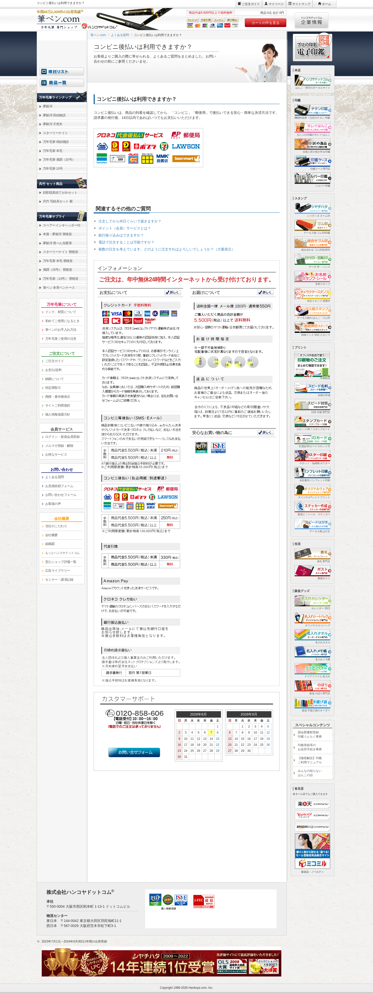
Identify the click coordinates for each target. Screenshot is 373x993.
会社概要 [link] (51, 535)
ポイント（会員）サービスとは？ (124, 228)
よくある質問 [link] (54, 477)
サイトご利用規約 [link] (57, 405)
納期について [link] (54, 379)
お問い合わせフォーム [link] (60, 495)
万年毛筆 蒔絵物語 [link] (56, 142)
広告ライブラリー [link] (57, 570)
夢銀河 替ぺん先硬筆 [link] (57, 243)
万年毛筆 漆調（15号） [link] (59, 159)
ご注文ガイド (251, 4)
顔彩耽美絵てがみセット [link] (60, 192)
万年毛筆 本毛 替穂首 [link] (58, 261)
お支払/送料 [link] (53, 370)
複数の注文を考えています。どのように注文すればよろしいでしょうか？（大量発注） (166, 249)
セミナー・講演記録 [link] (59, 579)
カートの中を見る (266, 23)
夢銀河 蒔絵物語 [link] (54, 115)
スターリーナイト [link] (55, 133)
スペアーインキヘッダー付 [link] (61, 225)
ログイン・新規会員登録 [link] (62, 437)
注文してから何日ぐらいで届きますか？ (129, 221)
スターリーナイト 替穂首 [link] (60, 252)
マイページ (276, 4)
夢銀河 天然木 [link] (52, 124)
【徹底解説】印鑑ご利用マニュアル (310, 760)
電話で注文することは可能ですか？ (126, 242)
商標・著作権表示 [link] (57, 397)
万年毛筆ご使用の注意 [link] (60, 339)
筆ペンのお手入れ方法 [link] (60, 330)
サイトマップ (301, 4)
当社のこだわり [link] (56, 526)
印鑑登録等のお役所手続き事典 (310, 747)
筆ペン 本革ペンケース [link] (59, 287)
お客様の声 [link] (53, 504)
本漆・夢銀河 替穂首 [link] (57, 234)
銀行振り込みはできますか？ (121, 235)
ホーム (326, 4)
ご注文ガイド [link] (54, 361)
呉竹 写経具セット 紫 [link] (58, 201)
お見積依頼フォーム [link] (59, 486)
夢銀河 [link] (47, 106)
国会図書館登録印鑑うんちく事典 (310, 734)
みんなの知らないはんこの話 (310, 773)
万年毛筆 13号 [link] (53, 168)
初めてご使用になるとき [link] (62, 321)
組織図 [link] (50, 544)
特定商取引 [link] (53, 388)
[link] (62, 86)
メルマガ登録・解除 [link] (59, 446)
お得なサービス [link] (56, 454)
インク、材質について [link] (60, 312)
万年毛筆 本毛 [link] (52, 151)
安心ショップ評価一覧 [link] (60, 562)
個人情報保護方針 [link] (57, 414)
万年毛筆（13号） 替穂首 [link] (60, 278)
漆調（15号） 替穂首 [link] (57, 269)
